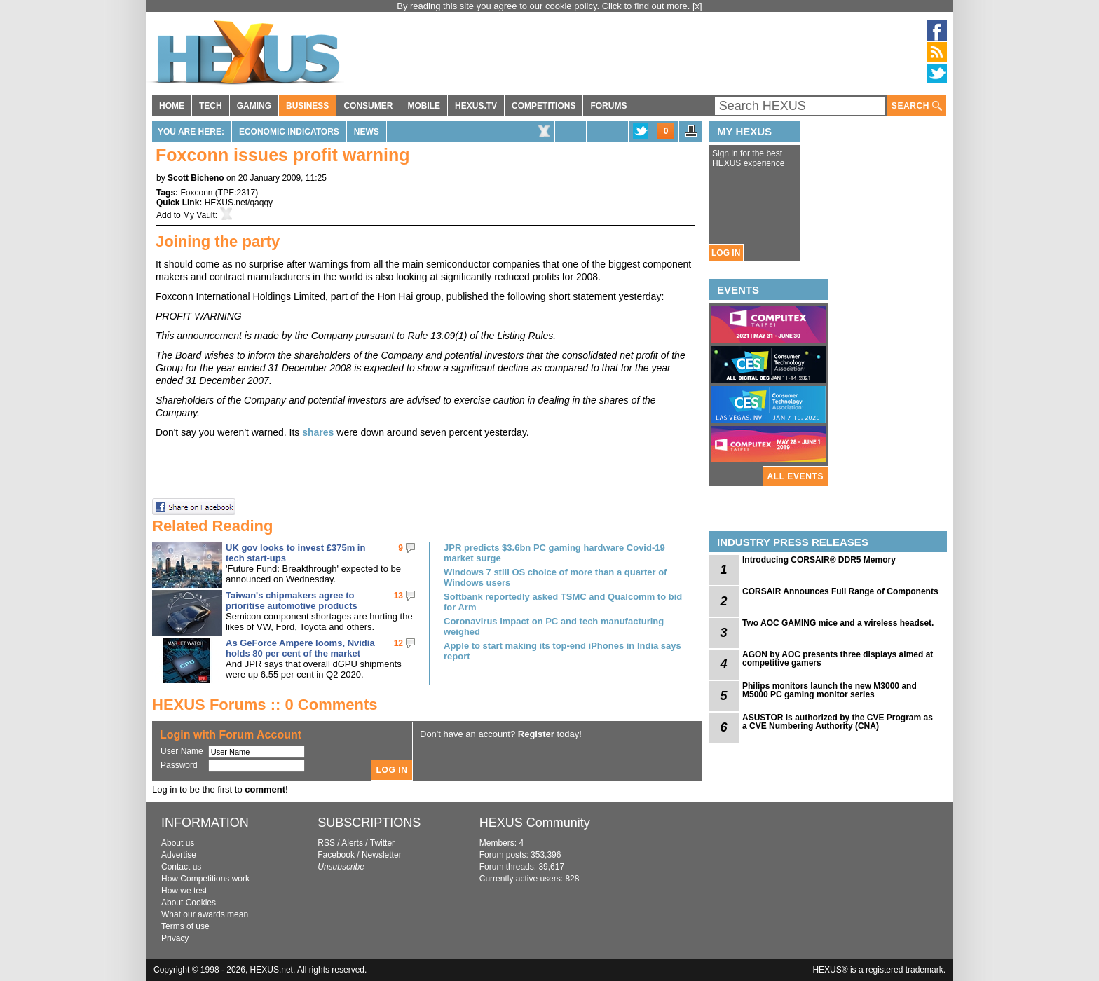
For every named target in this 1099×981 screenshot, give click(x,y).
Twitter (382, 843)
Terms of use (185, 926)
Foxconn (196, 193)
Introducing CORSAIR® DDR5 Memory (819, 560)
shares (318, 432)
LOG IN (725, 253)
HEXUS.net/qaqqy (239, 202)
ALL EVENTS (795, 476)
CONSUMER (367, 106)
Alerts (352, 843)
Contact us (181, 867)
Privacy (175, 938)
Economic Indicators (289, 132)
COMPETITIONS (543, 106)
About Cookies (188, 902)
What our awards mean (204, 914)
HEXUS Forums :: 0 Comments (265, 704)
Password (179, 765)
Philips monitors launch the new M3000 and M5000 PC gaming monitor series (829, 690)
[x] (697, 6)
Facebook (336, 855)
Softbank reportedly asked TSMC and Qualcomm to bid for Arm (563, 601)
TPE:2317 (236, 193)
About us (177, 843)
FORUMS (608, 106)
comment (265, 789)
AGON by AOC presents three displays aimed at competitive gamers (837, 658)
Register (536, 734)
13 (398, 596)
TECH (210, 106)
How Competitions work (205, 879)
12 (398, 643)
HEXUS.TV (476, 106)
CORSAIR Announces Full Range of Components (840, 591)
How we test (184, 891)
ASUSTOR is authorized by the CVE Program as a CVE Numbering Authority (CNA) (837, 721)
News (366, 132)
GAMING (254, 106)
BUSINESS (307, 106)
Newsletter (382, 855)
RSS (326, 843)
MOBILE (423, 106)
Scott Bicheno (196, 178)
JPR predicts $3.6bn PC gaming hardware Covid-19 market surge (554, 552)
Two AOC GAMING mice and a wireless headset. (838, 623)
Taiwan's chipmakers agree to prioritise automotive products (291, 600)
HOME (171, 106)
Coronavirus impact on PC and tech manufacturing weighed (554, 626)
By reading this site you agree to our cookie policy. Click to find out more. (544, 6)
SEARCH (917, 106)
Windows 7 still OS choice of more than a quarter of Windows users (555, 577)
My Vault (199, 215)
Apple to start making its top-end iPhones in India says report (562, 650)
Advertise (178, 855)
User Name (182, 751)
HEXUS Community (534, 823)
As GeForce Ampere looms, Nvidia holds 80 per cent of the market (300, 648)
